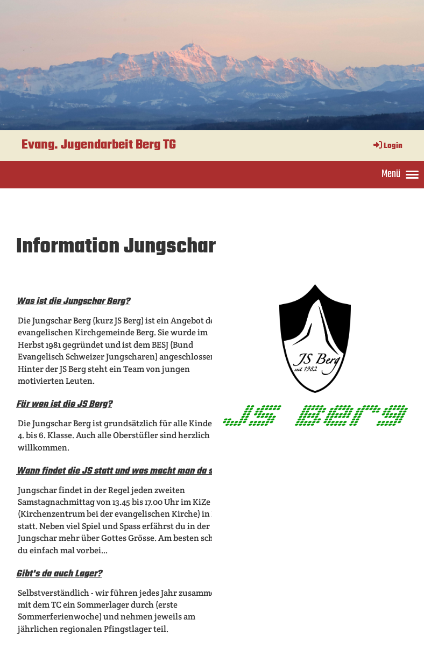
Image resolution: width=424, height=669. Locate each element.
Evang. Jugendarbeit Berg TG (99, 145)
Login (387, 146)
